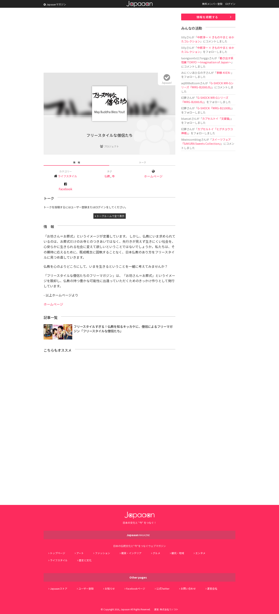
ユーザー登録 (86, 588)
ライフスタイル (67, 176)
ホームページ (153, 176)
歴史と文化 (85, 560)
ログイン (230, 4)
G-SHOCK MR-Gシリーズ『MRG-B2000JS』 (207, 85)
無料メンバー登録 (212, 4)
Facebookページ (135, 588)
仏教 (107, 176)
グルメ (156, 553)
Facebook (65, 189)
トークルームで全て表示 (109, 216)
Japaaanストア (58, 588)
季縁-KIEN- (223, 73)
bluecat (186, 118)
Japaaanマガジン (55, 4)
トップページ (57, 553)
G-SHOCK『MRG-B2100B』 (214, 108)
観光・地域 (177, 553)
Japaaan (139, 4)
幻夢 (184, 98)
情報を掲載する (207, 17)
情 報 (76, 162)
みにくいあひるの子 (193, 73)
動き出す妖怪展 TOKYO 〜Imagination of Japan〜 (207, 60)
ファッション (102, 553)
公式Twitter (163, 588)
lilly (183, 37)
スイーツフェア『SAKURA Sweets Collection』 (206, 141)
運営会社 (212, 588)
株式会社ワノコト (169, 609)
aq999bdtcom (190, 83)
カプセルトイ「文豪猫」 (216, 118)
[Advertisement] (109, 41)
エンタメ (200, 553)
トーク (142, 162)
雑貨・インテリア (131, 553)
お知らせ (110, 588)
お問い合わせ (188, 588)
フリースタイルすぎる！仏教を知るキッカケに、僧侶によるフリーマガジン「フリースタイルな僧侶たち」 (123, 328)
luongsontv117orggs (195, 58)
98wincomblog (191, 139)
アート (80, 553)
